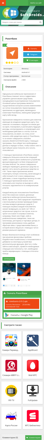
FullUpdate (32, 400)
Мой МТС (33, 375)
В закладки (32, 60)
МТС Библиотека (32, 425)
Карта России (11, 425)
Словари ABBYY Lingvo (11, 375)
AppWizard (32, 350)
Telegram (33, 54)
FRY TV (11, 400)
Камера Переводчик (11, 350)
